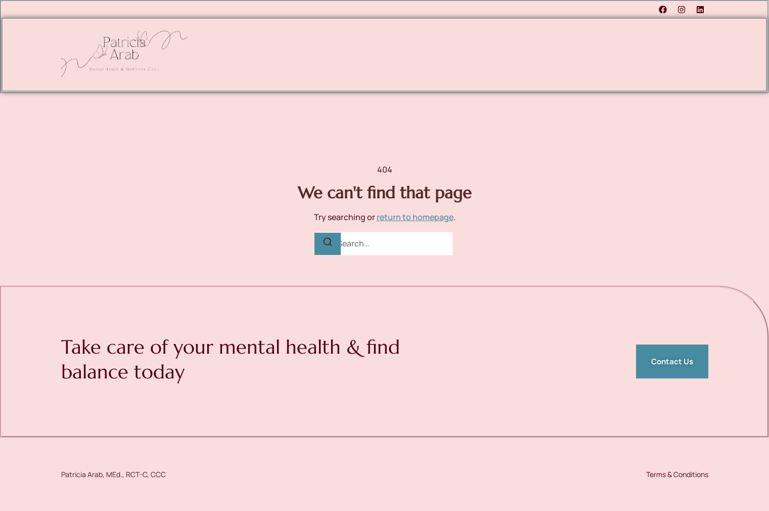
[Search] (327, 244)
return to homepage (415, 217)
